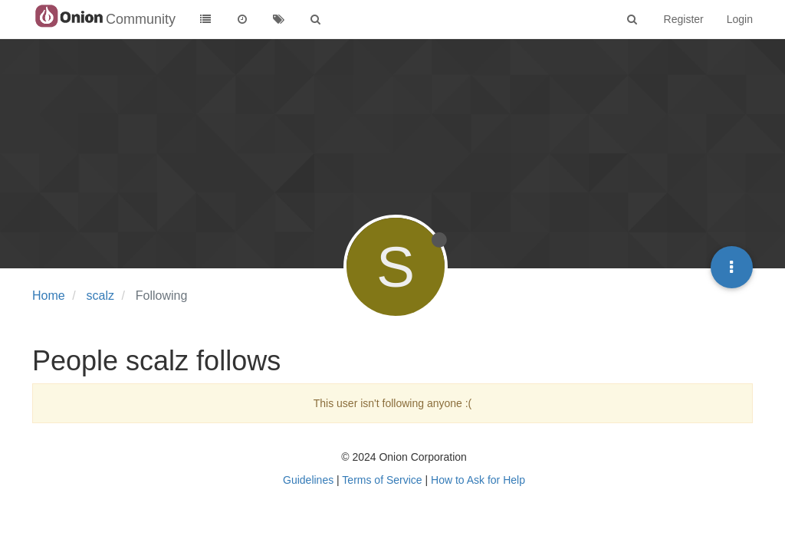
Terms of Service (382, 480)
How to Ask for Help (478, 480)
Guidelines (308, 480)
